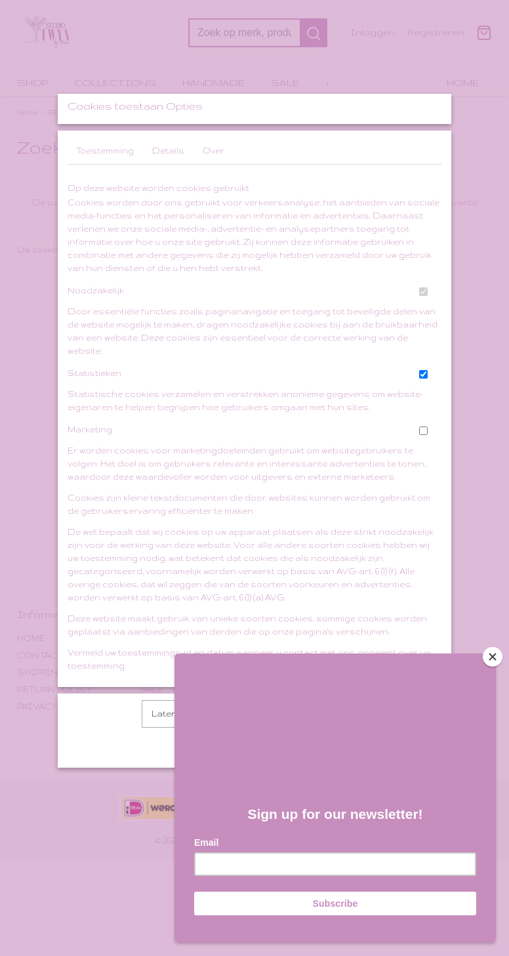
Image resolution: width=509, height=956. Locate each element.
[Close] (492, 651)
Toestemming (105, 185)
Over (213, 185)
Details (168, 185)
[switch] (423, 326)
